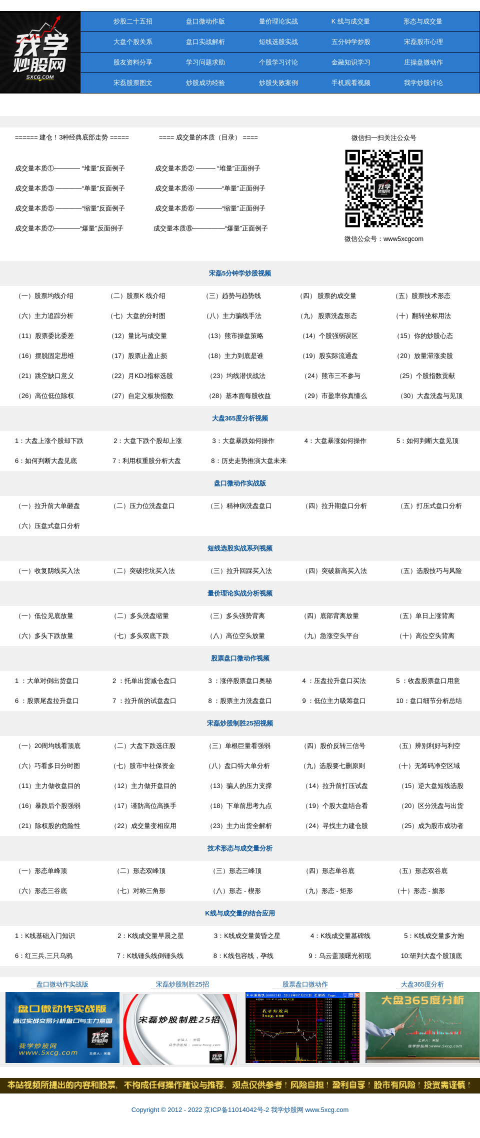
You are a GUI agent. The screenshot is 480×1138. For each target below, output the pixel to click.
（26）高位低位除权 (44, 396)
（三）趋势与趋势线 (228, 296)
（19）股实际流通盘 (326, 356)
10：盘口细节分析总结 (429, 700)
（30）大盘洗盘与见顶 (429, 396)
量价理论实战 (278, 21)
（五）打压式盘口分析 (429, 506)
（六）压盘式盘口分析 (47, 526)
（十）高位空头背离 (421, 636)
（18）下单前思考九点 (239, 806)
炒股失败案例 (278, 82)
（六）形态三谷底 (41, 890)
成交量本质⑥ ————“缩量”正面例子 (210, 208)
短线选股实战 (278, 42)
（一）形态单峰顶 (41, 870)
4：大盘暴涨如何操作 (335, 440)
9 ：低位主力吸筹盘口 (334, 700)
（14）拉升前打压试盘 (335, 786)
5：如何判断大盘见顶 (427, 440)
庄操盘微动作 (423, 62)
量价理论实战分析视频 (240, 593)
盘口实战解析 (205, 42)
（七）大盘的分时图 (135, 316)
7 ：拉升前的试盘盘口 (142, 700)
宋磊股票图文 (125, 82)
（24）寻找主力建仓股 (335, 826)
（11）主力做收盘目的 (47, 786)
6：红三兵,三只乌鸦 (43, 956)
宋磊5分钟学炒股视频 (240, 273)
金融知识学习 (351, 62)
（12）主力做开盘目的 (143, 786)
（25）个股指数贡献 (422, 376)
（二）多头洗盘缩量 (136, 616)
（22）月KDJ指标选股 (138, 376)
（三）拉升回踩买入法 (238, 570)
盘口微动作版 (205, 21)
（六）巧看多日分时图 (47, 766)
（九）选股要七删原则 (332, 766)
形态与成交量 (423, 21)
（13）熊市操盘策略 (230, 336)
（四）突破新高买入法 (334, 570)
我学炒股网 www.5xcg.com (308, 1110)
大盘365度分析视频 (240, 418)
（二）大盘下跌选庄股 (143, 746)
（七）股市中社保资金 (142, 766)
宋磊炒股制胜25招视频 (239, 723)
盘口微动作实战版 (240, 483)
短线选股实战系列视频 (240, 548)
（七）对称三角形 (131, 890)
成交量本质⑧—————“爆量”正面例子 (211, 228)
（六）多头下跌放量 (44, 636)
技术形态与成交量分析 (240, 848)
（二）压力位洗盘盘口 (142, 506)
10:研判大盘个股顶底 (431, 956)
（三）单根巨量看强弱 (238, 746)
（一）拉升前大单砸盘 (47, 506)
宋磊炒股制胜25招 (182, 984)
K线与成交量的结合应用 (239, 913)
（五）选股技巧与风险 (429, 570)
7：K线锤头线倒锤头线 (143, 956)
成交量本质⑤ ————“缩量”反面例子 (70, 208)
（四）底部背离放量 (327, 616)
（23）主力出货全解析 (239, 826)
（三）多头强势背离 (231, 616)
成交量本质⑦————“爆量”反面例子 (69, 228)
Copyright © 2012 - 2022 (168, 1110)
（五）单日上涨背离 (421, 616)
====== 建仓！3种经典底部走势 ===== (72, 137)
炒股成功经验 (205, 82)
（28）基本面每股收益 (237, 396)
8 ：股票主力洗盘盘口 (239, 700)
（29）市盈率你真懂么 (333, 396)
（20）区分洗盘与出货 (431, 806)
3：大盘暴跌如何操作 (243, 440)
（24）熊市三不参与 (328, 376)
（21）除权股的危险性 (47, 826)
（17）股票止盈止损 (135, 356)
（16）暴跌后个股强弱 (47, 806)
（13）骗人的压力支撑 (239, 786)
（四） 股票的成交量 (323, 296)
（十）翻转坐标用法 (419, 316)
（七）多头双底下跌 (136, 636)
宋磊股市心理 (423, 42)
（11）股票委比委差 (44, 336)
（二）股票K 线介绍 (135, 296)
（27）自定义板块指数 (139, 396)
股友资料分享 (125, 62)
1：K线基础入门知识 (45, 936)
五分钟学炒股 (351, 42)
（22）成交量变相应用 (143, 826)
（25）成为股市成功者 (431, 826)
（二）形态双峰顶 (131, 870)
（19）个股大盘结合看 (335, 806)
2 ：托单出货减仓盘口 (142, 680)
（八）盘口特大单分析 (237, 766)
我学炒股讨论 (423, 82)
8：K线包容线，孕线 (244, 956)
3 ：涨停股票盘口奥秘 (239, 680)
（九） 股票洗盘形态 (324, 316)
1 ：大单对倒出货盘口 (47, 680)
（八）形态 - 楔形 (228, 890)
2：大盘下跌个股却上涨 (148, 440)
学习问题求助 (205, 62)
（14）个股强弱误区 (326, 336)
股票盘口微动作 (305, 984)
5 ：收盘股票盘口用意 (428, 680)
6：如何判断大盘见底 (46, 460)
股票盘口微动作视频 (240, 658)
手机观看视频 (351, 82)
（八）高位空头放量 (231, 636)
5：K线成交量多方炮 (432, 936)
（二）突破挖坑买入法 (142, 570)
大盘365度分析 (422, 984)
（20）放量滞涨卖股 (420, 356)
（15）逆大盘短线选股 (431, 786)
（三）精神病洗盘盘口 (238, 506)
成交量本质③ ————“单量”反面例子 (70, 188)
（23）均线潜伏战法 (234, 376)
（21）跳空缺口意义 (44, 376)
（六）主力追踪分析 (44, 316)
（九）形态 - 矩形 (322, 890)
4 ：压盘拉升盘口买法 (334, 680)
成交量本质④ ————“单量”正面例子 (210, 188)
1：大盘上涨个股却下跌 (49, 440)
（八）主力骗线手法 (228, 316)
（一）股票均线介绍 (44, 296)
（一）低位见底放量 (44, 616)
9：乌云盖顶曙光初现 (337, 956)
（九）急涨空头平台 (327, 636)
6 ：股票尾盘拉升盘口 (47, 700)
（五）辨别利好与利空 (428, 746)
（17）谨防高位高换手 (143, 806)
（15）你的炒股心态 (420, 336)
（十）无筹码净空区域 (427, 766)
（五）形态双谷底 (416, 870)
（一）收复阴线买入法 (47, 570)
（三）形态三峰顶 (229, 870)
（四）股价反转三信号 (333, 746)
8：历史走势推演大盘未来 (248, 460)
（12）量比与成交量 (135, 336)
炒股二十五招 (125, 21)
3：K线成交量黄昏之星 (247, 936)
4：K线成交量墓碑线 (340, 936)
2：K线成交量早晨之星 (144, 936)
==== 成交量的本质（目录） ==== (208, 137)
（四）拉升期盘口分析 (334, 506)
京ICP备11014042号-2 (236, 1110)
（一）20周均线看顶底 (47, 746)
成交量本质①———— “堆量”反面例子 (70, 168)
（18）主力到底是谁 (230, 356)
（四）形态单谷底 (323, 870)
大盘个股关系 (125, 42)
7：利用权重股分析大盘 (144, 460)
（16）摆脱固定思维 (44, 356)
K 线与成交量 (351, 21)
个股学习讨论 (278, 62)
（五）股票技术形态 (418, 296)
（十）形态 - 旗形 (414, 890)
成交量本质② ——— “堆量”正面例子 (207, 168)
